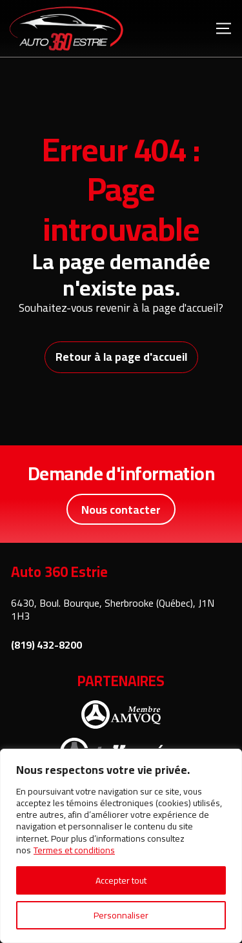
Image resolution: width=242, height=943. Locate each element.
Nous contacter (121, 509)
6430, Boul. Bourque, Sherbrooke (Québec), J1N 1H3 (112, 609)
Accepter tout (121, 880)
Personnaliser (121, 915)
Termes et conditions (74, 850)
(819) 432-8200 (46, 645)
